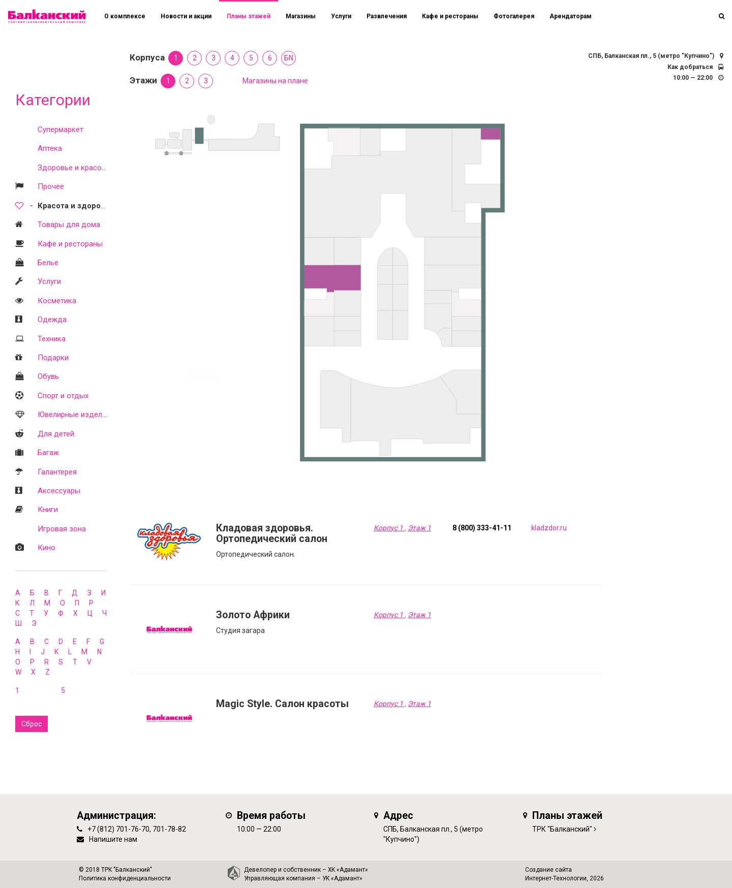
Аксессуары (59, 490)
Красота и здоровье (76, 205)
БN (288, 58)
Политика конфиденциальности (125, 878)
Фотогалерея (514, 16)
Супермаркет (60, 129)
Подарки (53, 357)
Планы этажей (248, 16)
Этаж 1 (419, 528)
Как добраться (690, 67)
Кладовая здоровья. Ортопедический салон (271, 533)
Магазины (301, 16)
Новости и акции (186, 16)
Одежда (52, 319)
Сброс (31, 724)
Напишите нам (113, 839)
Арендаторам (571, 16)
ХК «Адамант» (348, 869)
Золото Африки (253, 615)
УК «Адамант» (342, 878)
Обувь (48, 376)
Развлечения (387, 16)
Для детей (56, 433)
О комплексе (124, 16)
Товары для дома (69, 224)
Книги (48, 509)
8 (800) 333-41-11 (481, 528)
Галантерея (57, 472)
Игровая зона (62, 528)
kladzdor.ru (549, 528)
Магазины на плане (275, 81)
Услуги (49, 281)
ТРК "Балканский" (562, 829)
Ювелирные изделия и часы (87, 414)
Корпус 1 (389, 528)
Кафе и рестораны (70, 243)
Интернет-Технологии (556, 878)
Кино (46, 547)
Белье (48, 262)
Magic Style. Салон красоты (282, 704)
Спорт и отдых (63, 395)
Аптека (50, 148)
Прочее (51, 186)
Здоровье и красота (73, 167)
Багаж (48, 452)
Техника (52, 338)
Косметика (57, 300)
